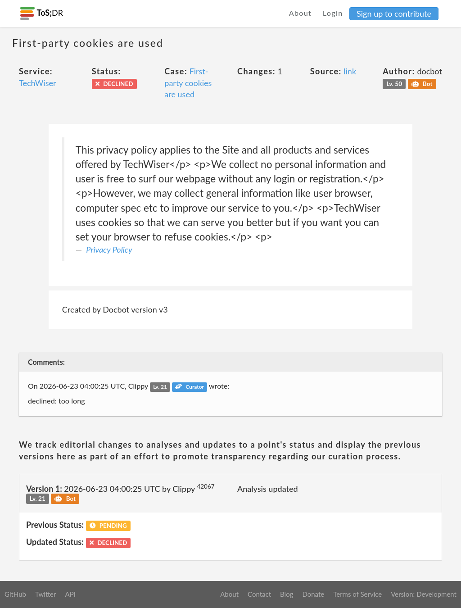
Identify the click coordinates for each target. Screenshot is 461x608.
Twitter (45, 594)
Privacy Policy (109, 249)
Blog (286, 594)
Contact (259, 594)
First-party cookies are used (188, 82)
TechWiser (37, 83)
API (70, 594)
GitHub (15, 594)
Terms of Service (357, 594)
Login (333, 13)
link (349, 71)
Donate (313, 594)
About (300, 13)
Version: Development (423, 594)
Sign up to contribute (394, 13)
